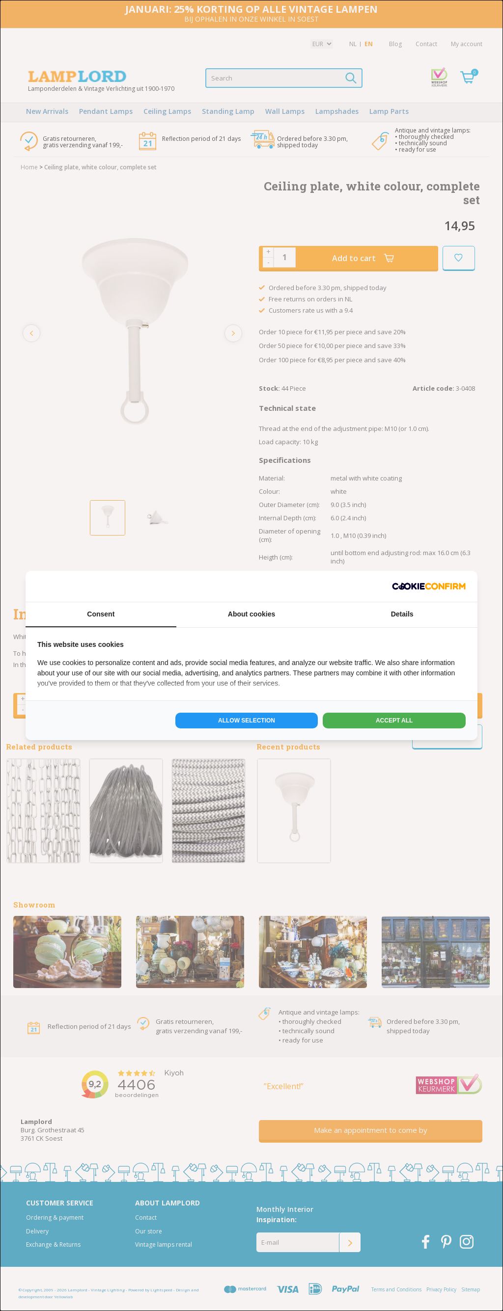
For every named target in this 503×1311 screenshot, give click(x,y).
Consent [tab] (100, 614)
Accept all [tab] (394, 720)
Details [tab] (402, 614)
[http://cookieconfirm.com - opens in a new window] (429, 586)
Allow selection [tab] (246, 720)
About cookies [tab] (251, 614)
